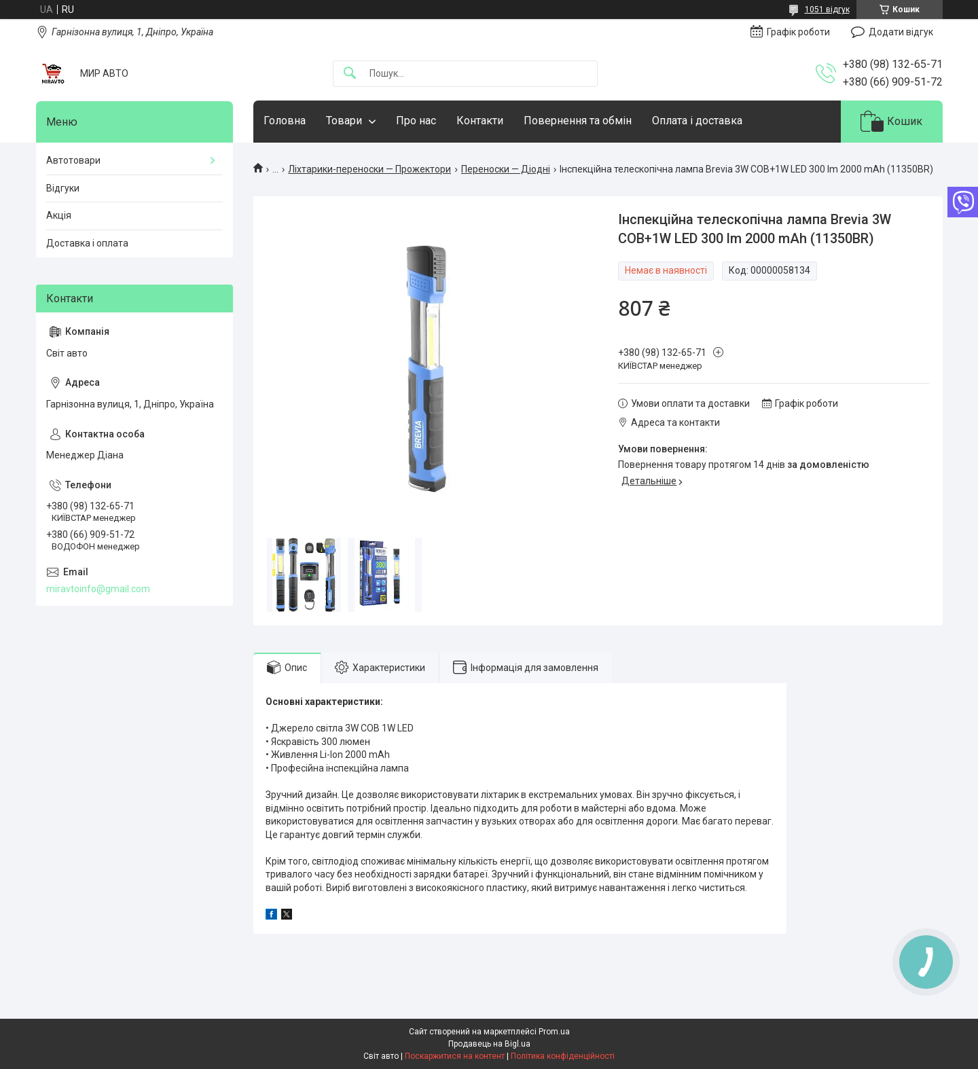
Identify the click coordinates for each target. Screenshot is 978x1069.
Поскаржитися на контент (455, 1056)
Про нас (416, 120)
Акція (58, 215)
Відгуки (62, 188)
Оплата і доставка (697, 120)
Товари (344, 120)
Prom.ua (554, 1031)
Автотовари (73, 160)
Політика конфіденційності (563, 1056)
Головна (285, 120)
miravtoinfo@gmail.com (98, 588)
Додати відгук (901, 31)
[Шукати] (349, 73)
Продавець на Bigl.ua (489, 1044)
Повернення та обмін (578, 120)
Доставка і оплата (87, 243)
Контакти (479, 120)
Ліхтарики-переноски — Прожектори (369, 169)
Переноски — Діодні (505, 169)
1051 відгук (827, 9)
